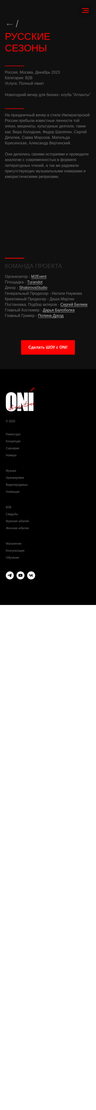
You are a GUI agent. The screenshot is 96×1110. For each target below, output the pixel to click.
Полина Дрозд (51, 821)
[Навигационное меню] (85, 10)
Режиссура (13, 939)
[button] (48, 852)
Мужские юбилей (17, 1026)
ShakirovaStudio (33, 793)
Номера (11, 960)
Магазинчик (14, 1048)
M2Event (39, 782)
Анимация (12, 996)
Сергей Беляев (73, 810)
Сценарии (12, 953)
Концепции (13, 946)
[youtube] (20, 1083)
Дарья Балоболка (59, 815)
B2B (8, 1012)
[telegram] (10, 1083)
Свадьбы (12, 1019)
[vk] (31, 1083)
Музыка (11, 975)
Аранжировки (15, 982)
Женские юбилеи (17, 1033)
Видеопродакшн (17, 989)
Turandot (34, 787)
